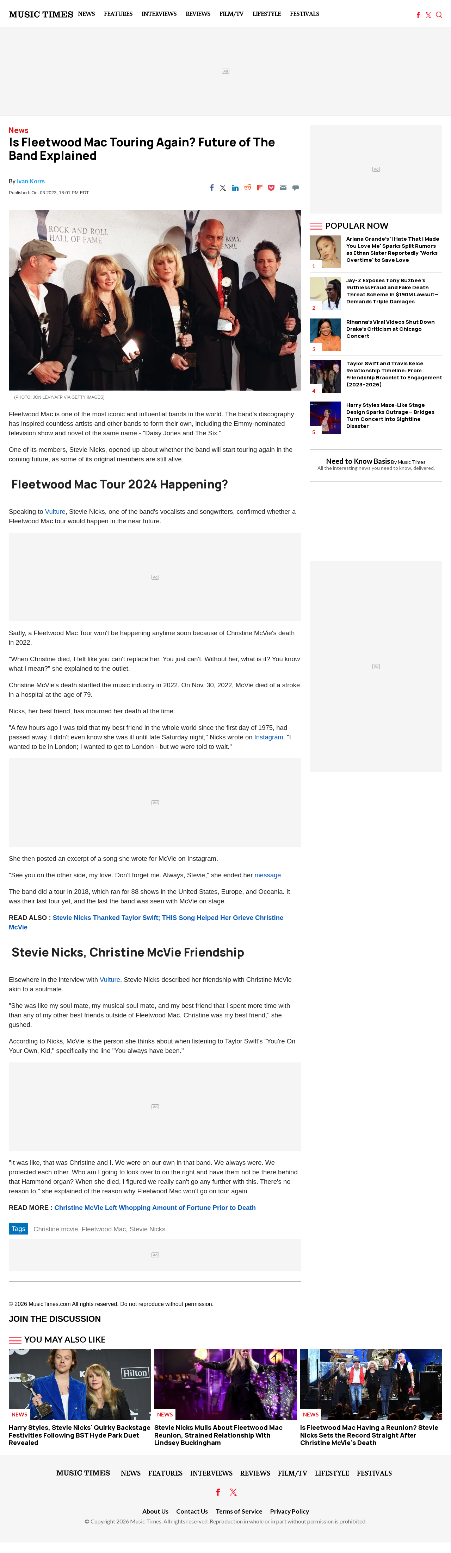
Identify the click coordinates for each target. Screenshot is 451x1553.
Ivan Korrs (31, 181)
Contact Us (192, 1511)
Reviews (198, 13)
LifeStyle (267, 13)
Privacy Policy (289, 1511)
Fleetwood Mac (104, 1229)
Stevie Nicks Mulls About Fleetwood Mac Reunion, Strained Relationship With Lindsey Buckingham (218, 1435)
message (267, 875)
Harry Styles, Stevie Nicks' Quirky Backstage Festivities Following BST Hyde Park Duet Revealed (79, 1435)
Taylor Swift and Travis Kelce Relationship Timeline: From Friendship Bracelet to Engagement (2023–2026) (394, 374)
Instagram (268, 737)
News (86, 13)
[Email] (283, 187)
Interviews (159, 13)
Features (118, 13)
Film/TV (231, 13)
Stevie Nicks (148, 1229)
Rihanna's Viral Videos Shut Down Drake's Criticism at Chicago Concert (390, 329)
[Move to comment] (295, 187)
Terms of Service (239, 1511)
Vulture (55, 511)
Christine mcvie (55, 1229)
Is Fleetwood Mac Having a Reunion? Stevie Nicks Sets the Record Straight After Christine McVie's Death (369, 1435)
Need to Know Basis (358, 461)
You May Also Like (65, 1339)
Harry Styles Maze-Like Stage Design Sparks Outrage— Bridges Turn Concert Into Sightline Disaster (390, 415)
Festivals (304, 13)
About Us (155, 1511)
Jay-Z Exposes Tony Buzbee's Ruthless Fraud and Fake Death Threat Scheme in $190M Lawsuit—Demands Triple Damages (392, 291)
